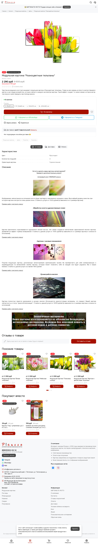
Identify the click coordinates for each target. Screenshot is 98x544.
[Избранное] (92, 112)
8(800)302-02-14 (9, 450)
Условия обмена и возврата (60, 506)
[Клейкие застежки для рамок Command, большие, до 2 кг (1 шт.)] (37, 410)
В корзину (46, 112)
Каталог (11, 11)
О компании (55, 493)
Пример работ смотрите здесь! (12, 270)
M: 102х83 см (20, 106)
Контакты (54, 496)
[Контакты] (95, 2)
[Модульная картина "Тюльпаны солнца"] (61, 363)
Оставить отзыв (83, 341)
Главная (4, 11)
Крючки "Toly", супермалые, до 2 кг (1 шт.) (12, 426)
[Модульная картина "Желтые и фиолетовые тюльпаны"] (85, 363)
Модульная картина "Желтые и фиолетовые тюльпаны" (84, 379)
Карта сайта (65, 525)
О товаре (36, 147)
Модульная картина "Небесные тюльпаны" (36, 379)
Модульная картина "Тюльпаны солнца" (60, 379)
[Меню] (2, 2)
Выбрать (8, 386)
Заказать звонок (8, 455)
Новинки (4, 498)
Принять (75, 529)
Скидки (4, 501)
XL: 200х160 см (44, 106)
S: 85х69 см (9, 106)
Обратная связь (56, 517)
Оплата (62, 147)
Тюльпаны (34, 140)
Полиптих (25, 140)
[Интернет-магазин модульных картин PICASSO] (10, 2)
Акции (53, 512)
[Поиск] (91, 2)
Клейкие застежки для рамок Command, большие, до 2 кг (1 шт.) (35, 426)
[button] (47, 390)
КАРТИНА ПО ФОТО (57, 490)
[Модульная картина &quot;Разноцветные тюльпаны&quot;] (52, 42)
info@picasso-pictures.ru (12, 469)
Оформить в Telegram (71, 117)
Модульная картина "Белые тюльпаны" (11, 379)
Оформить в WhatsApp (26, 117)
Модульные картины (21, 11)
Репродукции (6, 496)
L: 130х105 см (31, 106)
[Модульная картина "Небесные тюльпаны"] (37, 363)
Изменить (33, 130)
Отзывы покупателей (58, 498)
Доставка (49, 147)
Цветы (30, 11)
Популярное (6, 504)
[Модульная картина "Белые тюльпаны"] (13, 363)
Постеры (5, 493)
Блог (52, 509)
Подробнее (67, 7)
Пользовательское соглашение (61, 514)
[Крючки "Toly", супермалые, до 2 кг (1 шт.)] (13, 410)
